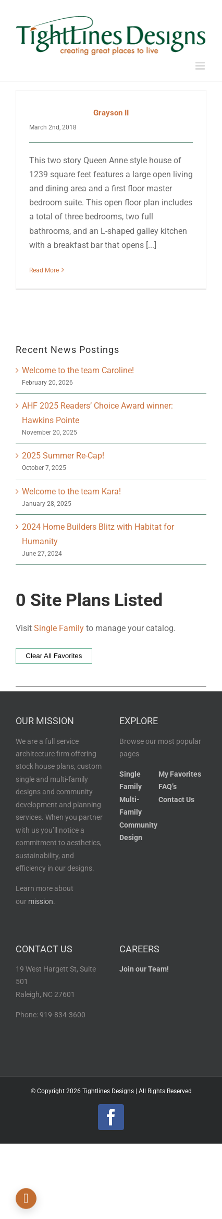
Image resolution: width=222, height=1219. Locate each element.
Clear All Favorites (54, 656)
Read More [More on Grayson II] (44, 270)
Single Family (59, 628)
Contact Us (176, 799)
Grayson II (111, 112)
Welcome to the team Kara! (71, 491)
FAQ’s (167, 786)
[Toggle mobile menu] (200, 65)
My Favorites (179, 774)
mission (40, 901)
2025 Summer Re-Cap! (63, 456)
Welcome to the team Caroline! (78, 370)
